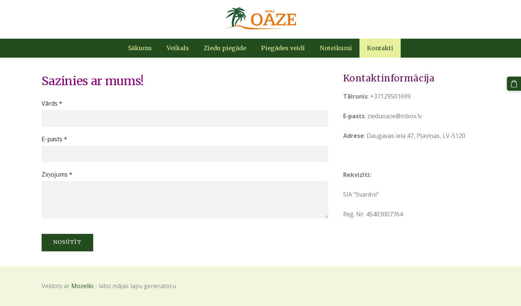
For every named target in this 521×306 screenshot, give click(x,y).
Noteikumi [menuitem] (336, 48)
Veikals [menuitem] (178, 48)
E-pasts (54, 139)
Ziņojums (57, 174)
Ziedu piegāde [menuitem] (225, 48)
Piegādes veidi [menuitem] (283, 48)
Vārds (52, 103)
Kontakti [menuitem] (380, 48)
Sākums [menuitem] (140, 48)
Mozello (82, 286)
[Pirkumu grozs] (514, 84)
